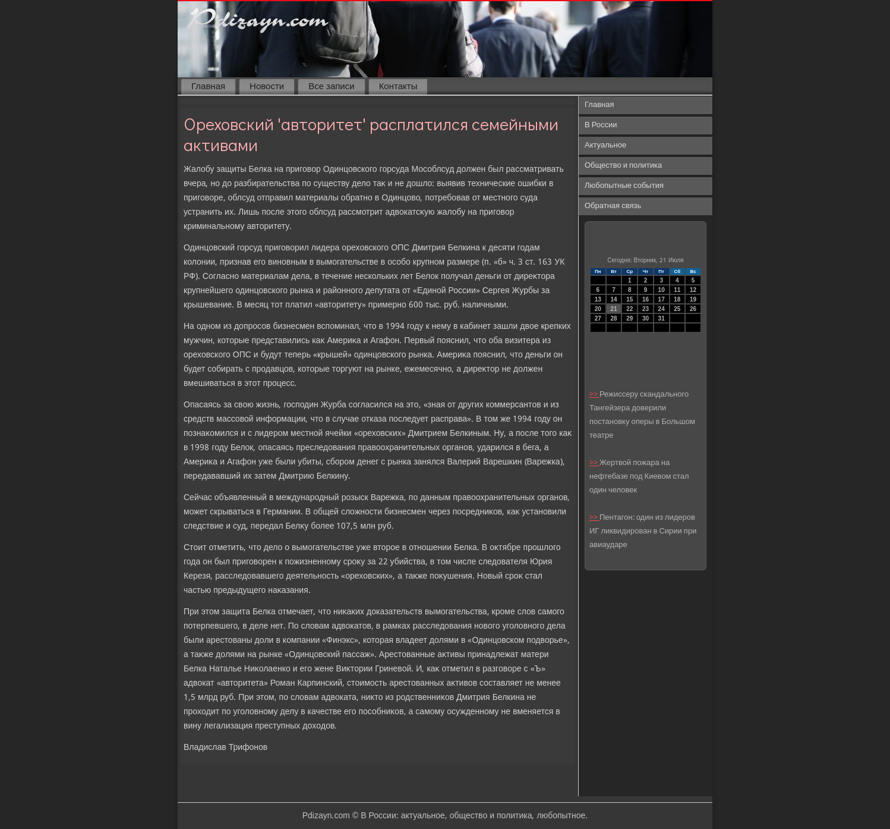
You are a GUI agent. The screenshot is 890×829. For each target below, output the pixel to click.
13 (598, 299)
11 (677, 290)
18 (677, 299)
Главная (208, 87)
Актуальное (605, 145)
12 (693, 290)
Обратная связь (613, 206)
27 (598, 318)
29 (629, 318)
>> (594, 394)
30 (645, 318)
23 (645, 309)
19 (693, 299)
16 (645, 299)
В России (601, 125)
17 (661, 299)
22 (629, 309)
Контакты (398, 87)
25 (677, 309)
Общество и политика (623, 165)
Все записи (331, 87)
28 (613, 318)
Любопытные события (624, 186)
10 (661, 290)
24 (661, 309)
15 (629, 299)
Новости (267, 87)
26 (693, 309)
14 (613, 299)
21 (613, 309)
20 (598, 309)
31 (661, 318)
